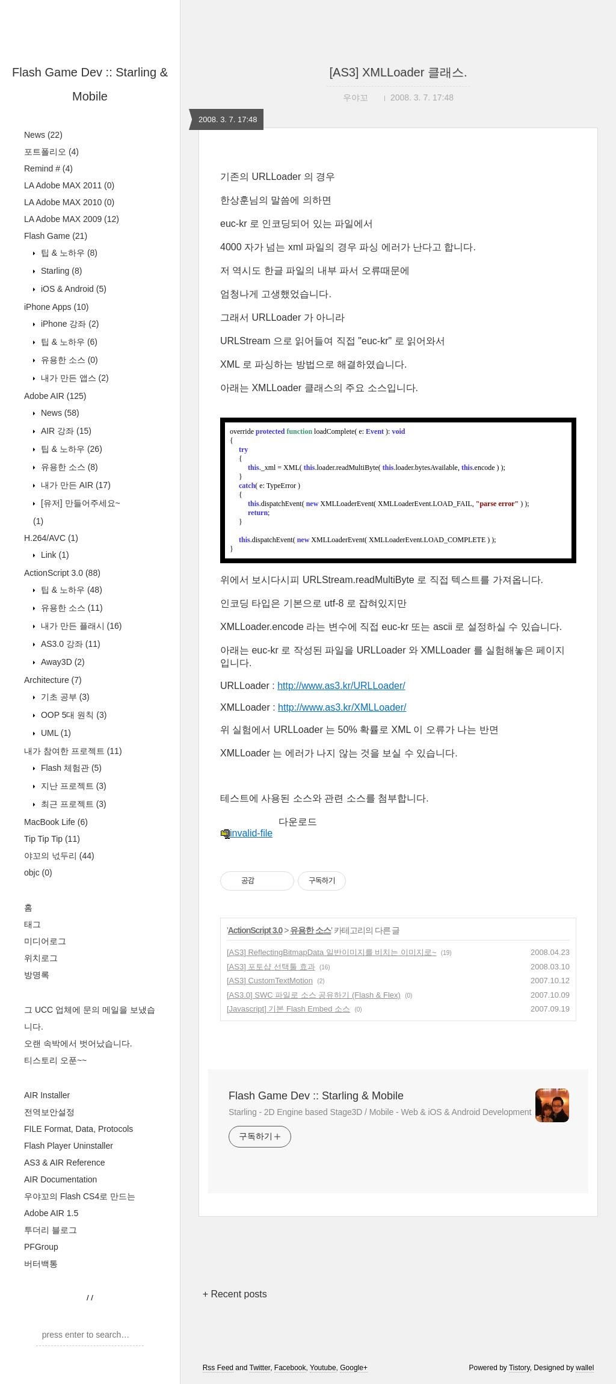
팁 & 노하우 (67, 253)
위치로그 (41, 958)
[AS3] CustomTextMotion (270, 980)
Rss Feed (218, 1368)
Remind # (48, 168)
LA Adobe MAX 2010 (69, 202)
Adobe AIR (55, 396)
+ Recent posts (235, 1294)
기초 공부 (64, 697)
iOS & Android (72, 289)
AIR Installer (47, 1095)
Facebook (290, 1368)
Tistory (519, 1368)
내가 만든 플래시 (80, 626)
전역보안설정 (49, 1112)
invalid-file (246, 833)
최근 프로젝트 (72, 804)
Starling (60, 271)
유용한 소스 (68, 360)
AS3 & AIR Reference (64, 1162)
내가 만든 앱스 (73, 378)
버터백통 (41, 1263)
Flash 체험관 (70, 768)
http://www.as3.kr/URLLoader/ (341, 686)
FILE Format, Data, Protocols (78, 1129)
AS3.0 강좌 (69, 644)
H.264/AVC (51, 538)
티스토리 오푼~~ (55, 1060)
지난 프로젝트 (72, 786)
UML (54, 733)
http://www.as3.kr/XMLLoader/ (342, 707)
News (43, 135)
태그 (32, 924)
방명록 (36, 975)
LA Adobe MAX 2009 (71, 219)
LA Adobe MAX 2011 (69, 185)
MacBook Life (56, 822)
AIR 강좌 (64, 431)
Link (53, 555)
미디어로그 (45, 941)
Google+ (354, 1368)
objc (38, 872)
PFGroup (41, 1247)
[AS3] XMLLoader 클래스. (398, 72)
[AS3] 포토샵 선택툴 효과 (271, 966)
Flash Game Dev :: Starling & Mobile (316, 1096)
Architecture (53, 680)
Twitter (259, 1368)
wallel (585, 1368)
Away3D (61, 662)
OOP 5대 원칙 (72, 715)
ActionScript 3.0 (62, 573)
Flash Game (55, 236)
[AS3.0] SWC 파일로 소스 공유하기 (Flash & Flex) (314, 994)
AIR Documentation (60, 1179)
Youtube (323, 1368)
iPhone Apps (56, 307)
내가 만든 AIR (74, 485)
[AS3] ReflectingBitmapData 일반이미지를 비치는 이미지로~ (332, 952)
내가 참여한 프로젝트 (73, 751)
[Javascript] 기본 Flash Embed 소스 (288, 1008)
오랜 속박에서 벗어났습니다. (78, 1043)
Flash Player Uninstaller (68, 1146)
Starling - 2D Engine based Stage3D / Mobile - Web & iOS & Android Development (380, 1112)
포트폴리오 (51, 151)
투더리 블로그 (50, 1230)
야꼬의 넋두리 (59, 855)
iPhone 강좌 (68, 324)
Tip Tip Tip (52, 839)
